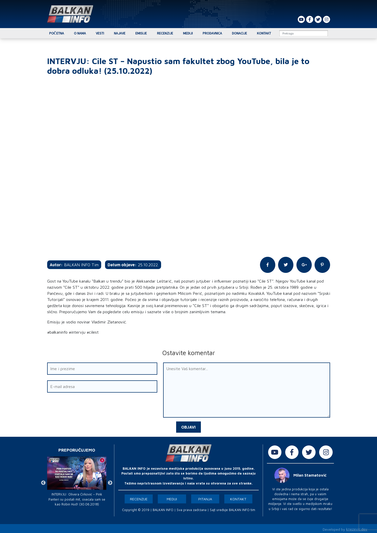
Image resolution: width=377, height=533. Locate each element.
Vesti (100, 33)
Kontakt (264, 33)
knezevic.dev (356, 528)
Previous (43, 481)
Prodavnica (212, 33)
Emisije (141, 33)
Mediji (188, 33)
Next (110, 481)
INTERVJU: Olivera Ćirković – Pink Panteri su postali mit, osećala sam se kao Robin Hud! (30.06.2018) (76, 498)
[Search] (303, 33)
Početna (56, 33)
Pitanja (205, 497)
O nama (80, 33)
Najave (119, 33)
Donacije (239, 33)
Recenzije (165, 33)
